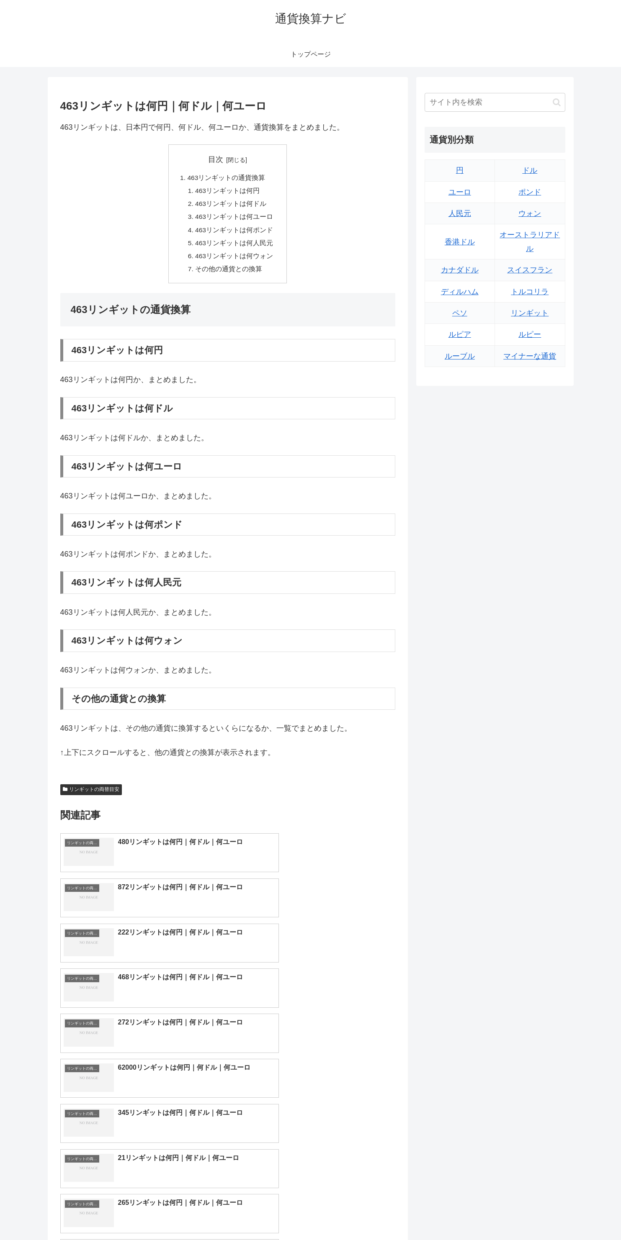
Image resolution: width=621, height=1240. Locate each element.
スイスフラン (529, 270)
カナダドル (460, 270)
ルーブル (460, 356)
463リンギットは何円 (227, 191)
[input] (495, 102)
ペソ (459, 313)
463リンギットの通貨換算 (226, 178)
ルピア (459, 334)
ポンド (529, 192)
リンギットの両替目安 (91, 794)
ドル (529, 170)
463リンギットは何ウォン (234, 259)
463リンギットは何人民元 (234, 246)
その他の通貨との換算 (228, 273)
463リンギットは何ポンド (234, 232)
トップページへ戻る (472, 1213)
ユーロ (459, 192)
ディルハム (460, 292)
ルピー (529, 334)
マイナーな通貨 (529, 356)
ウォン (529, 213)
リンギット (530, 313)
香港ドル (460, 242)
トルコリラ (530, 292)
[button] (556, 102)
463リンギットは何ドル (231, 205)
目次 (215, 159)
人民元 (459, 213)
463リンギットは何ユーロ (234, 219)
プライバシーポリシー (536, 1213)
